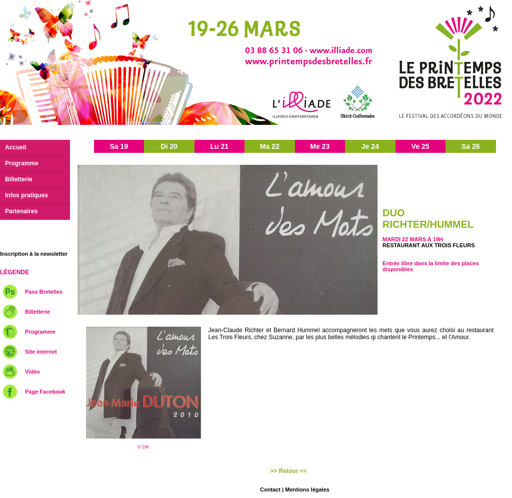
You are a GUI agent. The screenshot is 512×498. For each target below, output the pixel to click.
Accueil (15, 147)
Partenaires (21, 211)
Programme (21, 163)
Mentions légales (307, 490)
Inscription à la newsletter (34, 254)
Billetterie (18, 179)
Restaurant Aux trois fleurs (428, 245)
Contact (270, 490)
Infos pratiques (26, 195)
